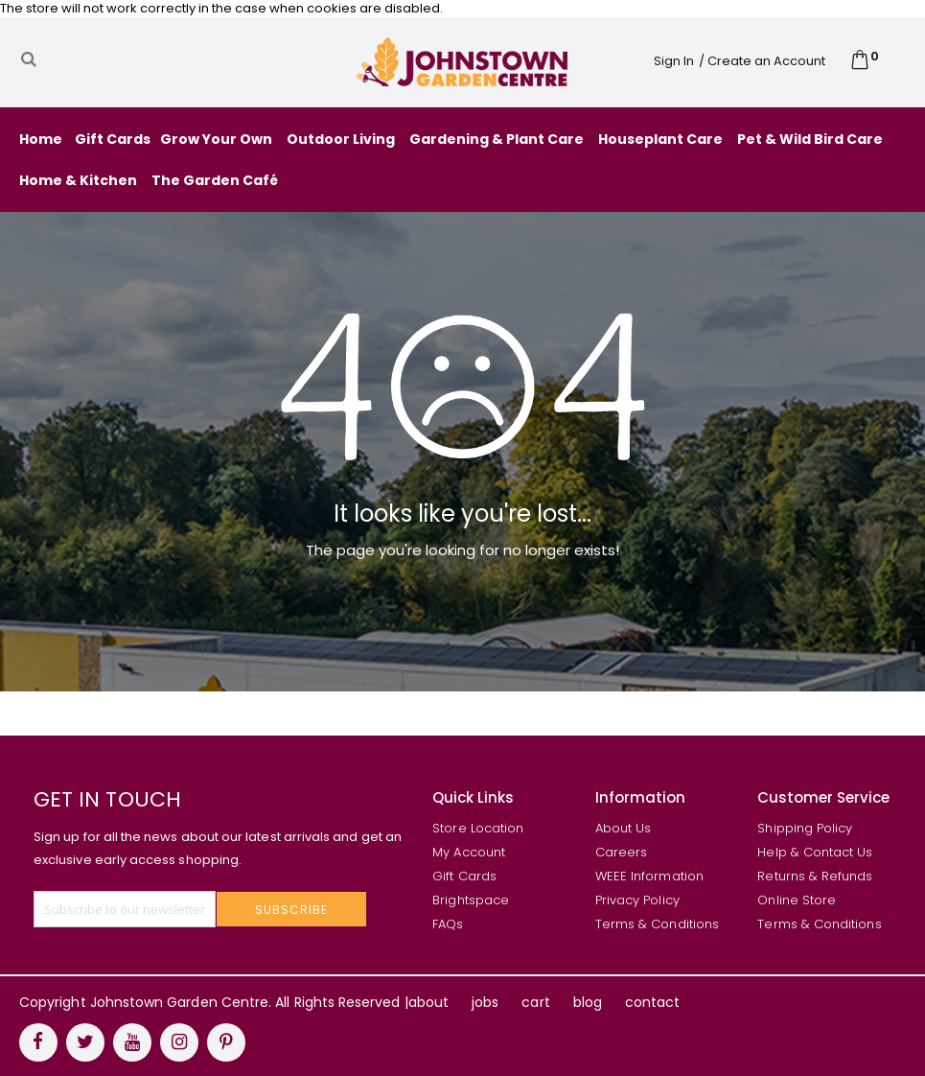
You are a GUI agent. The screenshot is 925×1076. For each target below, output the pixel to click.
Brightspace (470, 900)
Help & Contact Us (814, 852)
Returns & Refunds (814, 876)
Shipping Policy (804, 828)
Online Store (796, 900)
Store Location (477, 828)
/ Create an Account (762, 61)
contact (652, 1002)
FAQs (447, 924)
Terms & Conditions (657, 924)
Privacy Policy (637, 900)
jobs (485, 1002)
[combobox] (168, 59)
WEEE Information (649, 876)
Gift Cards (464, 876)
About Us (623, 828)
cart (535, 1002)
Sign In (674, 61)
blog (587, 1002)
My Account (468, 852)
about (428, 1002)
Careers (621, 852)
